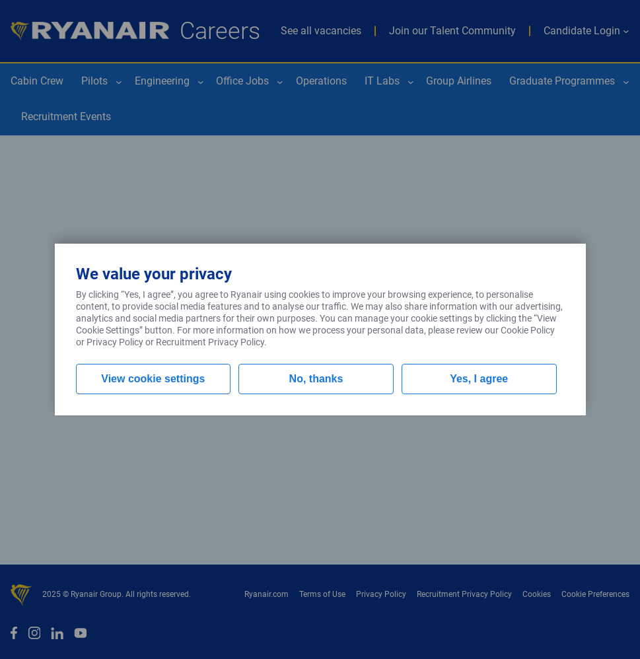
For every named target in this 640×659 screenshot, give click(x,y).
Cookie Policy (528, 330)
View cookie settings (153, 378)
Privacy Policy (115, 342)
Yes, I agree (479, 378)
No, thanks (316, 378)
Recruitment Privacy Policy (210, 342)
